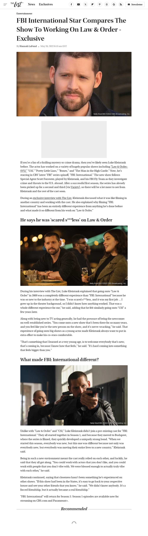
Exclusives (46, 4)
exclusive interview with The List (52, 198)
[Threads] (106, 4)
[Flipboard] (92, 4)
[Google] (113, 4)
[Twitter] (85, 4)
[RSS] (121, 4)
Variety (75, 187)
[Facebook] (71, 4)
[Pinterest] (99, 4)
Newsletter (135, 4)
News (31, 4)
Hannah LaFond (28, 46)
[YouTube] (78, 4)
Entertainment (24, 13)
